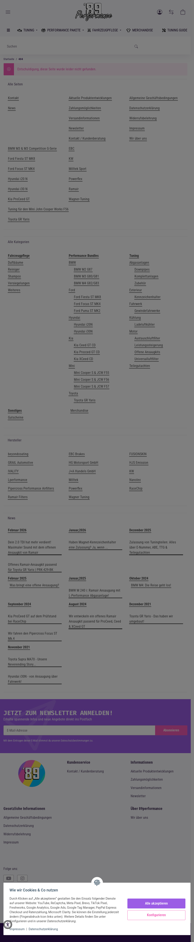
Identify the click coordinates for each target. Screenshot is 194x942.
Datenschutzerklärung (44, 929)
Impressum (18, 929)
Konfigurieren (155, 915)
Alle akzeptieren (155, 903)
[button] (7, 924)
